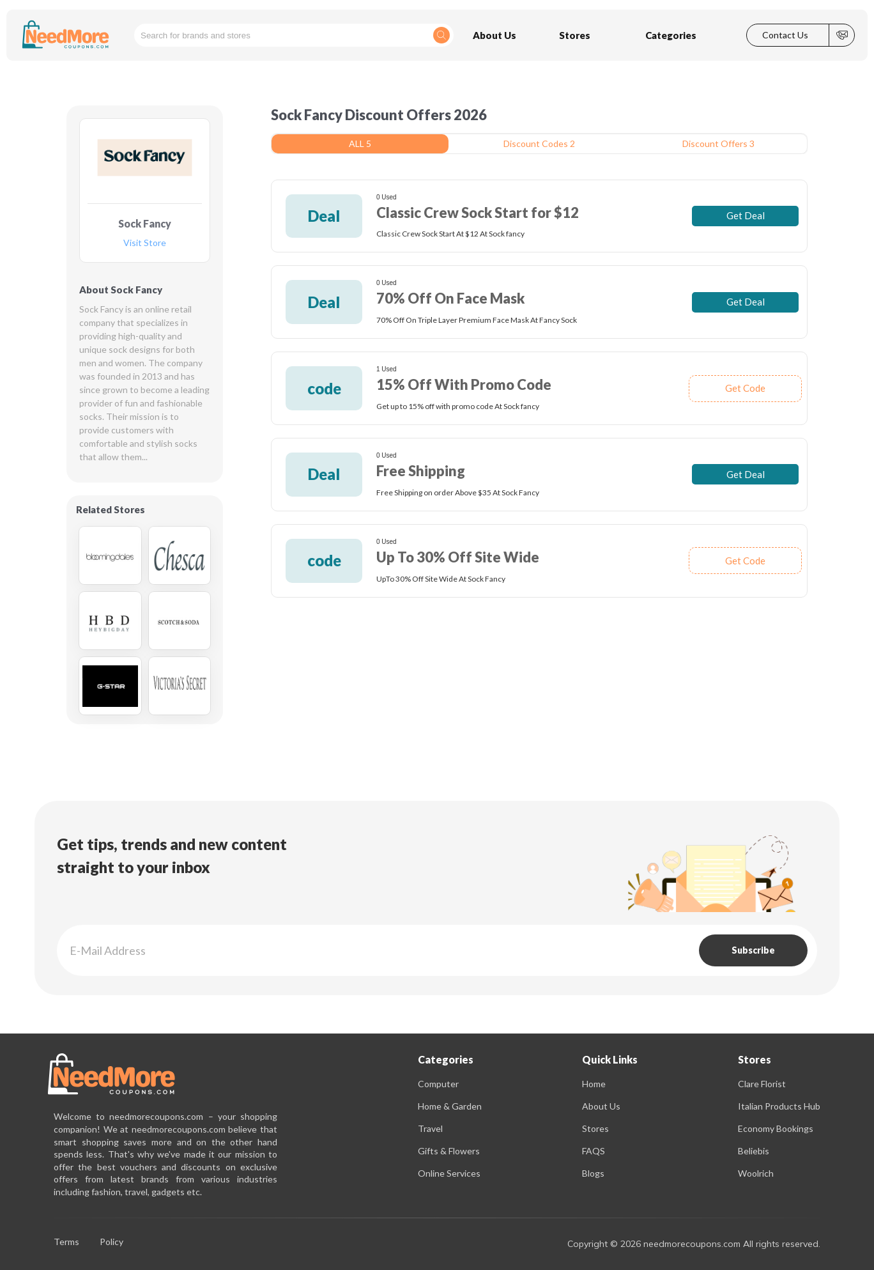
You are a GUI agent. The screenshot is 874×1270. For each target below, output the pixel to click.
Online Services (449, 1173)
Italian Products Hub (779, 1106)
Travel (430, 1128)
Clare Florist (762, 1083)
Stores (595, 1128)
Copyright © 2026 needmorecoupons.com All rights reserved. (693, 1244)
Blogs (593, 1173)
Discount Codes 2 (539, 143)
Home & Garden (450, 1106)
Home (594, 1083)
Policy (111, 1242)
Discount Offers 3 (718, 143)
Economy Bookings (775, 1128)
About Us (601, 1106)
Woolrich (756, 1173)
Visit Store (144, 243)
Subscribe (753, 950)
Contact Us (785, 35)
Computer (438, 1083)
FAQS (593, 1150)
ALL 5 (360, 143)
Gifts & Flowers (449, 1150)
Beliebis (753, 1150)
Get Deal (745, 215)
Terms (66, 1242)
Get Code (745, 388)
